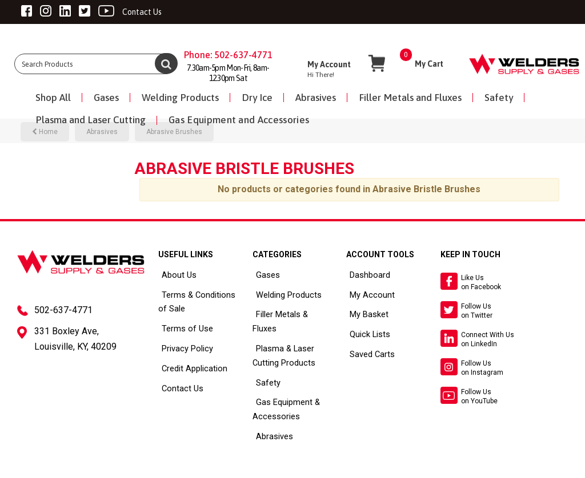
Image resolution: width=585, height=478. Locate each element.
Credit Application (189, 363)
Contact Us (177, 382)
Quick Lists (365, 330)
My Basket (363, 312)
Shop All (53, 97)
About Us (174, 274)
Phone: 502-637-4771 (228, 55)
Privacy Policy (182, 344)
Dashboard (365, 274)
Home (45, 132)
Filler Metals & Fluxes (288, 312)
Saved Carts (367, 349)
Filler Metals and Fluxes (410, 97)
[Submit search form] (166, 63)
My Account (366, 293)
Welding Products (180, 97)
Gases (106, 97)
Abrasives (315, 97)
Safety (498, 97)
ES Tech (273, 467)
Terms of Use (180, 325)
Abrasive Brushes (174, 132)
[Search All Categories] (95, 64)
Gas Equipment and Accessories (239, 119)
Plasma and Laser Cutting (90, 119)
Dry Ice (257, 97)
